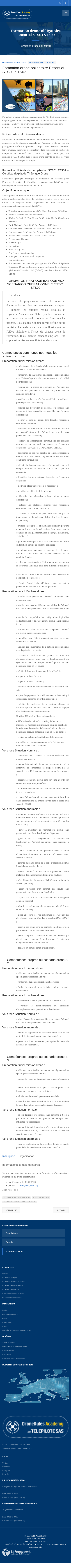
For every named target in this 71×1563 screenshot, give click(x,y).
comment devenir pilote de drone (20, 1202)
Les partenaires (8, 1351)
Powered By (16, 1552)
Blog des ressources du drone (13, 1294)
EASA (4, 1326)
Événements (6, 1322)
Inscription (8, 1156)
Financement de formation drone (14, 1347)
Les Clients (6, 1355)
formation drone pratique (17, 1198)
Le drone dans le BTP (10, 1290)
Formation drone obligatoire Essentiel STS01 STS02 (33, 70)
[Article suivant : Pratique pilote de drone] (61, 1210)
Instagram (6, 1470)
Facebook (6, 1467)
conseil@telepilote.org (27, 1185)
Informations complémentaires (21, 1164)
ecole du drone (41, 1198)
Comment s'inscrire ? (10, 1314)
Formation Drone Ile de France (13, 1359)
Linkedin (5, 1474)
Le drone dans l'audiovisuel (12, 1286)
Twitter (5, 1463)
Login (4, 1310)
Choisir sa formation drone (12, 1298)
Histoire (5, 1274)
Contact (5, 1318)
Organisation (26, 1156)
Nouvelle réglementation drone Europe (16, 1330)
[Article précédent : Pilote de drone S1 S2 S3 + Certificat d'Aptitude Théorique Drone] (11, 1210)
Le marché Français (9, 1278)
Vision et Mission (9, 1343)
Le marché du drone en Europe (13, 1282)
